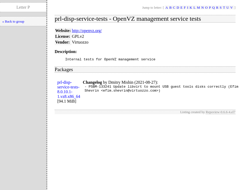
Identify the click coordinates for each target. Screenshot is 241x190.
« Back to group (13, 21)
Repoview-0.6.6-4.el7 (220, 113)
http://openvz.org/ (87, 30)
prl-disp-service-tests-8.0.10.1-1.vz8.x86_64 (68, 90)
